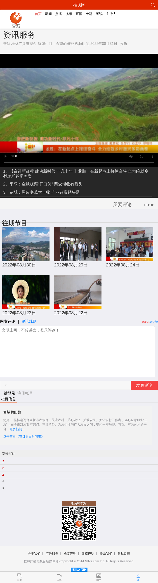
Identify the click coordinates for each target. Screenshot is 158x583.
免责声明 (70, 553)
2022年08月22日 (71, 312)
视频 (68, 14)
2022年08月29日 (71, 264)
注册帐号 (25, 393)
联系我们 (106, 553)
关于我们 (34, 553)
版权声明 (88, 553)
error (148, 204)
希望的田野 (65, 44)
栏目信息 (8, 399)
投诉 (123, 44)
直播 (78, 14)
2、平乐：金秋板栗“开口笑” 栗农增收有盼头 (43, 184)
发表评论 (144, 385)
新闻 (48, 14)
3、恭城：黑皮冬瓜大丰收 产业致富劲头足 (41, 192)
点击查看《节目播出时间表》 (23, 436)
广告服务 (52, 553)
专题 (89, 14)
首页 (38, 14)
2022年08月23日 (19, 312)
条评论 (154, 321)
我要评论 (122, 204)
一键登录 (8, 393)
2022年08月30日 (19, 264)
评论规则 (29, 321)
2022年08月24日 (123, 264)
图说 (99, 14)
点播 (58, 14)
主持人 (111, 14)
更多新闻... (17, 429)
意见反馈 (124, 553)
